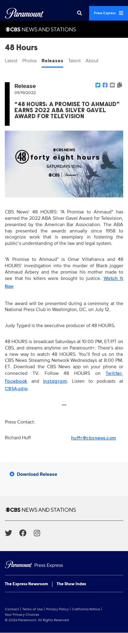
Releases (52, 61)
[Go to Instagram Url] (40, 533)
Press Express (108, 13)
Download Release (33, 474)
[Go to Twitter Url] (12, 533)
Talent (74, 61)
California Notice (86, 609)
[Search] (79, 13)
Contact (12, 609)
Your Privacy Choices (22, 615)
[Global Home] (24, 13)
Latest (11, 61)
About (92, 61)
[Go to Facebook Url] (26, 533)
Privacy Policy (57, 609)
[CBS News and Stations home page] (64, 509)
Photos (29, 61)
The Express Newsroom (26, 584)
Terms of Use (32, 609)
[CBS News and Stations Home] (64, 29)
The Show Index (71, 584)
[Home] (64, 565)
